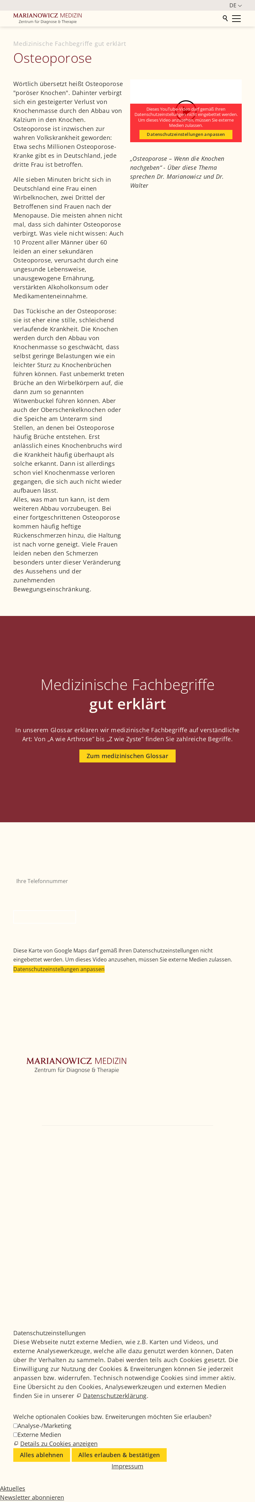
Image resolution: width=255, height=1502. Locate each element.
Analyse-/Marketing (44, 1426)
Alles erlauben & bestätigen (119, 1455)
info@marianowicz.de (159, 1146)
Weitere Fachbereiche (40, 1106)
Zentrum (24, 1086)
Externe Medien (39, 1435)
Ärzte (20, 1116)
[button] (20, 1165)
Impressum (196, 1284)
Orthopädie (27, 1096)
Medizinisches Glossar (208, 1275)
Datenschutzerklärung (115, 1396)
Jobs (188, 1266)
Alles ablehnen (41, 1455)
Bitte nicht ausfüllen (39, 892)
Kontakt (23, 1126)
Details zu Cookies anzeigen (59, 1444)
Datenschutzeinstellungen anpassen (186, 134)
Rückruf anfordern (44, 917)
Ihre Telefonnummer (39, 869)
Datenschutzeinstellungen (212, 1302)
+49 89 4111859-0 (207, 1136)
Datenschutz (197, 1293)
